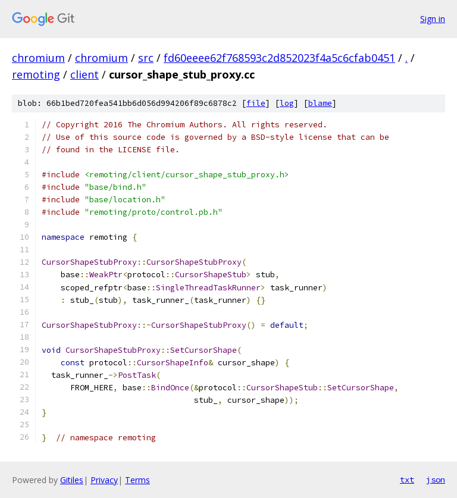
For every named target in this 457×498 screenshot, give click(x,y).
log (287, 103)
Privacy (104, 480)
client (84, 74)
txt (407, 479)
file (255, 103)
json (435, 479)
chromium (38, 58)
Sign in (432, 18)
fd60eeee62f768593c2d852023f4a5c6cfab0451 (279, 58)
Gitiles (71, 480)
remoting (36, 74)
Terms (137, 480)
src (146, 58)
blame (320, 103)
